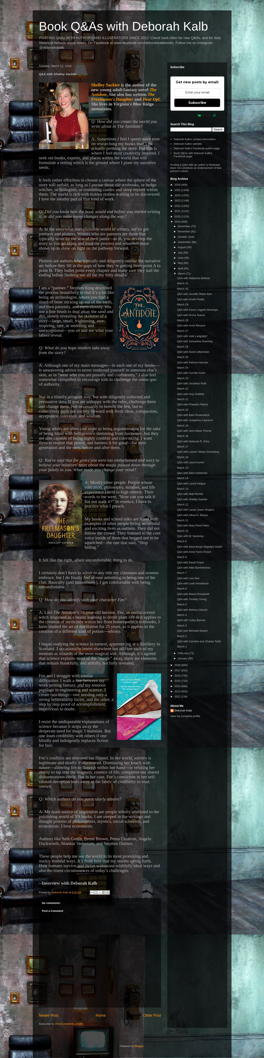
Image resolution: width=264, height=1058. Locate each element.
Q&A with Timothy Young (191, 599)
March (182, 273)
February (183, 653)
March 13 (182, 488)
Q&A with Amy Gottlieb (190, 394)
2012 (178, 696)
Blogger (139, 1046)
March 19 (182, 425)
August (182, 247)
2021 (178, 211)
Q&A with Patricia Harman (192, 362)
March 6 (182, 588)
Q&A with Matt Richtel (190, 493)
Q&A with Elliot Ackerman (192, 472)
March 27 (182, 330)
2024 (178, 195)
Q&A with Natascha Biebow (193, 278)
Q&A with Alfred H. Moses (192, 515)
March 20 (182, 409)
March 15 (182, 467)
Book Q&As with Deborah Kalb (123, 26)
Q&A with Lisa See (188, 578)
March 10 (182, 530)
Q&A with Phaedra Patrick (192, 404)
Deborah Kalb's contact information (195, 139)
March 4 (182, 615)
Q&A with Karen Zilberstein (193, 351)
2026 (178, 184)
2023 (178, 200)
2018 (178, 665)
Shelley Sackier (105, 84)
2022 (178, 205)
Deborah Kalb (183, 710)
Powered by (197, 115)
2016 (178, 675)
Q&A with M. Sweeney (190, 536)
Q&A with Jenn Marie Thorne (194, 430)
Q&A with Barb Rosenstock (193, 415)
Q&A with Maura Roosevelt (193, 594)
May (180, 263)
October (183, 236)
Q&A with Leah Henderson (193, 583)
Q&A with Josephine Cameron (195, 420)
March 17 (182, 446)
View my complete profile (185, 716)
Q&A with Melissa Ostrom (192, 609)
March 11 (182, 520)
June (181, 257)
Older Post (152, 1015)
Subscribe (197, 103)
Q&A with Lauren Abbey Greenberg (198, 451)
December (184, 226)
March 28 (182, 320)
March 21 (182, 399)
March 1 (182, 646)
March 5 (182, 604)
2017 (178, 670)
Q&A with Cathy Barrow (191, 620)
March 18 (182, 436)
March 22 (182, 388)
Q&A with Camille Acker (191, 372)
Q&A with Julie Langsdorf (192, 336)
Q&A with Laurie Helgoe (191, 483)
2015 (178, 680)
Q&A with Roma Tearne (191, 315)
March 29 (182, 304)
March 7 (182, 572)
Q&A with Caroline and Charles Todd (199, 641)
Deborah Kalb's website (188, 143)
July (180, 252)
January (183, 658)
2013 (178, 691)
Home (101, 1015)
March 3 (182, 625)
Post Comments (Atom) (69, 1023)
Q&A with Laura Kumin (190, 462)
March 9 (182, 541)
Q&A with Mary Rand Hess (193, 525)
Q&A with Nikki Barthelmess (193, 567)
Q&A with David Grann (190, 562)
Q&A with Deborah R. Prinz (193, 441)
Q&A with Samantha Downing (194, 341)
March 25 (182, 357)
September (185, 242)
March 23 (182, 378)
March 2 (182, 636)
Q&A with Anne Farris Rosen (194, 551)
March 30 (182, 288)
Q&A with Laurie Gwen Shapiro (195, 509)
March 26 (182, 346)
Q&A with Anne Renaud (191, 325)
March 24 (182, 367)
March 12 (182, 504)
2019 (178, 221)
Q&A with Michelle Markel (192, 630)
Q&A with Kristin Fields (190, 299)
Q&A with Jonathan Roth (191, 383)
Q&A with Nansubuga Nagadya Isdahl (199, 546)
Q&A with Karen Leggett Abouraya (197, 309)
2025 (178, 190)
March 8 (182, 557)
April (181, 268)
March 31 (182, 283)
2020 (178, 216)
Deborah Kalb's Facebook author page (197, 148)
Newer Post (48, 1015)
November (184, 231)
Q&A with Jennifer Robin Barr (194, 293)
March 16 (182, 457)
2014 (178, 686)
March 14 (182, 478)
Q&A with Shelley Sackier (192, 499)
